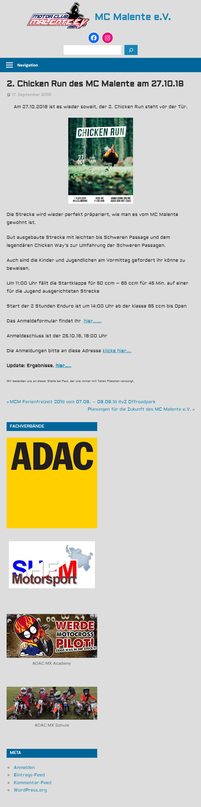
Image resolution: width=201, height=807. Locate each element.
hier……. (93, 321)
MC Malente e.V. (133, 17)
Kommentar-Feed (32, 783)
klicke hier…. (117, 351)
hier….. (63, 366)
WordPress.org (30, 790)
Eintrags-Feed (29, 775)
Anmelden (24, 767)
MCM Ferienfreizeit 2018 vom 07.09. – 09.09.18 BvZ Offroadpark (82, 402)
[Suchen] (131, 50)
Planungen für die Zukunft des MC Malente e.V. (139, 409)
